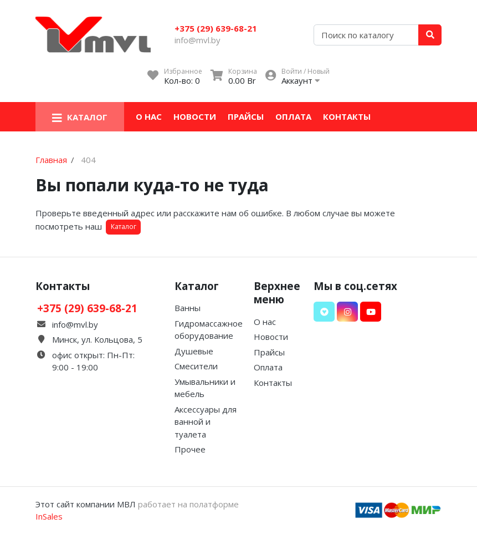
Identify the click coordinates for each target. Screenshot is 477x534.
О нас (149, 116)
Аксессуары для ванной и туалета (206, 422)
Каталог (123, 226)
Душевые (194, 351)
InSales (49, 516)
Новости (194, 116)
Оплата (293, 116)
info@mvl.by (197, 39)
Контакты (347, 116)
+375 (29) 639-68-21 (216, 28)
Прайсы (246, 116)
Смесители (196, 366)
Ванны (188, 307)
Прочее (190, 449)
